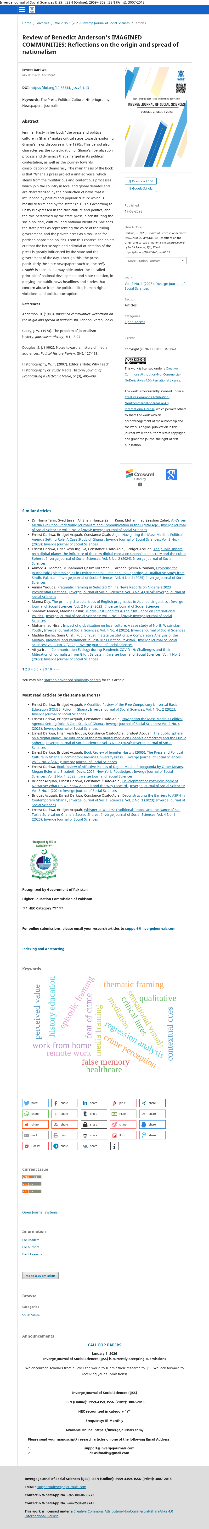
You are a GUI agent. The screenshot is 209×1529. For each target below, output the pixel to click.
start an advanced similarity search (72, 680)
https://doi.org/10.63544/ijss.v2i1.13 (60, 87)
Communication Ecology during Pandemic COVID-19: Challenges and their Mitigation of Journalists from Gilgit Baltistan (101, 652)
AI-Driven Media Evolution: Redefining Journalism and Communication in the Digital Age (109, 522)
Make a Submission (40, 1275)
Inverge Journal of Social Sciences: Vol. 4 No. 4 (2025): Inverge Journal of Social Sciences (114, 630)
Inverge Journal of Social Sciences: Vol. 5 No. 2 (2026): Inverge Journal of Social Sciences (109, 527)
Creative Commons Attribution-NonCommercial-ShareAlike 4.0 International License (147, 403)
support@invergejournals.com (150, 928)
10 (50, 669)
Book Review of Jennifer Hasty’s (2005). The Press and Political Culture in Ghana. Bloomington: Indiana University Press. (107, 754)
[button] (35, 1103)
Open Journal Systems (40, 1212)
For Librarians (32, 1254)
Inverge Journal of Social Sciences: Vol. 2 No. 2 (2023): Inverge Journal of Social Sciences (107, 604)
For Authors (30, 1247)
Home (26, 23)
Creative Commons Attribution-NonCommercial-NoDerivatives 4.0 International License (153, 374)
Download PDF (142, 181)
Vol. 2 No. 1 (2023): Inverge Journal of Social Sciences (92, 23)
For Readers (30, 1240)
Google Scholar (142, 188)
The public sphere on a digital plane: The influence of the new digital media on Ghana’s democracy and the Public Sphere (109, 554)
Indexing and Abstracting (43, 949)
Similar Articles (36, 510)
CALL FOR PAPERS (104, 1345)
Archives (43, 23)
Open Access (135, 322)
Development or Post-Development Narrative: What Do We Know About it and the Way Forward (105, 783)
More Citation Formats (144, 261)
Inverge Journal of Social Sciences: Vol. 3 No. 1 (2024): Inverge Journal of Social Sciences (108, 788)
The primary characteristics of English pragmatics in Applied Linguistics (110, 601)
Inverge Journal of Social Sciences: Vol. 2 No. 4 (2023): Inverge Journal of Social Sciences (102, 773)
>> (58, 669)
